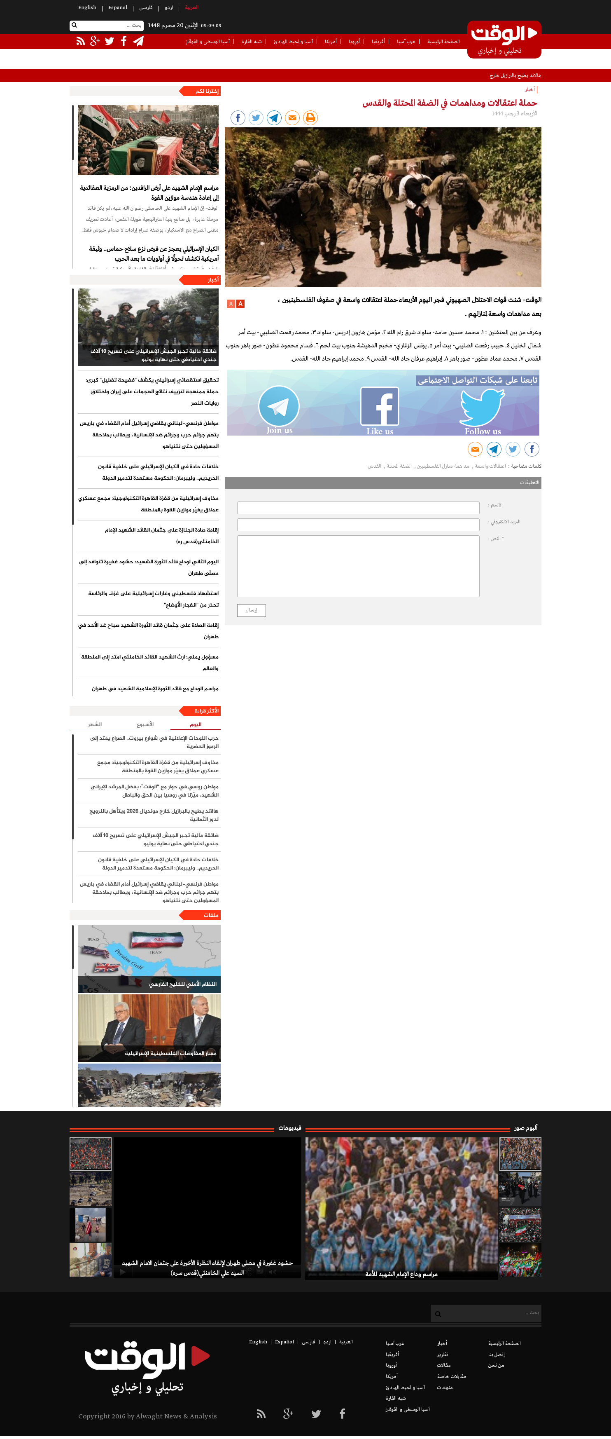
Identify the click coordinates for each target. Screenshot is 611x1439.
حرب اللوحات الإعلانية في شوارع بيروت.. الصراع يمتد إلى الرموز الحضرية (154, 742)
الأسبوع (145, 725)
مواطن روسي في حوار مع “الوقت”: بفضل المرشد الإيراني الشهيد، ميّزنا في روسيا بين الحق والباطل (155, 791)
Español (117, 8)
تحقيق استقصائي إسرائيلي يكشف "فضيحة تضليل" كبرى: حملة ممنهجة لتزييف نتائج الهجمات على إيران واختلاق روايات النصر (152, 392)
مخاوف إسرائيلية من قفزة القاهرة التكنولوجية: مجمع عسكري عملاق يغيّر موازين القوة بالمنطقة (148, 504)
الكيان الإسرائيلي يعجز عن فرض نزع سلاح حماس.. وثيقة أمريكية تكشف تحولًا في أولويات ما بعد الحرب (154, 254)
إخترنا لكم (207, 91)
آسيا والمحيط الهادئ (293, 42)
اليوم (195, 725)
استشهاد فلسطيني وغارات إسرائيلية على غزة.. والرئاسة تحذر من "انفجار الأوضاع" (153, 599)
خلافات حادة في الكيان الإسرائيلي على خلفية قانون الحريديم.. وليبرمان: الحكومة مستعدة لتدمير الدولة (158, 472)
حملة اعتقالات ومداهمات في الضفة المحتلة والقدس (449, 103)
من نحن (496, 1365)
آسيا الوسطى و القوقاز (208, 42)
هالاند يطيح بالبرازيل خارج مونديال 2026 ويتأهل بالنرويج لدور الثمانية (154, 815)
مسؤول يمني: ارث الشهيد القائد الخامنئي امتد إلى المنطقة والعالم (150, 663)
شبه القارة (252, 42)
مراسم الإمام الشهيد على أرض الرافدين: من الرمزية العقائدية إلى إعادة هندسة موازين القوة (149, 193)
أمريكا (331, 42)
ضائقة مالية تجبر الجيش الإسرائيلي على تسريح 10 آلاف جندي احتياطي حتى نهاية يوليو (154, 355)
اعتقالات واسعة (490, 466)
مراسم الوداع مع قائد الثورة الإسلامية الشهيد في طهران (155, 689)
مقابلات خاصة (451, 1376)
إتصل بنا (496, 1355)
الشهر (95, 725)
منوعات (445, 1388)
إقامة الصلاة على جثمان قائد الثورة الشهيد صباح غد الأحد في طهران (148, 631)
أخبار (213, 280)
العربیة (191, 8)
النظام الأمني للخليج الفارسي (183, 984)
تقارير (442, 1355)
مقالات (444, 1365)
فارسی (146, 8)
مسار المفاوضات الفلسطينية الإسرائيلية (171, 1054)
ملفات (211, 915)
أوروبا (354, 42)
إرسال (251, 610)
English (87, 8)
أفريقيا (378, 42)
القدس (375, 466)
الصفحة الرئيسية (443, 42)
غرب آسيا (406, 42)
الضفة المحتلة (400, 466)
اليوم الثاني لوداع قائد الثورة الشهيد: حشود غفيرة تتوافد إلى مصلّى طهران (149, 568)
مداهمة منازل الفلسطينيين (444, 466)
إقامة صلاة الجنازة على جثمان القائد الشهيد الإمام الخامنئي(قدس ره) (162, 536)
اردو (169, 8)
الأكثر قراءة (207, 711)
